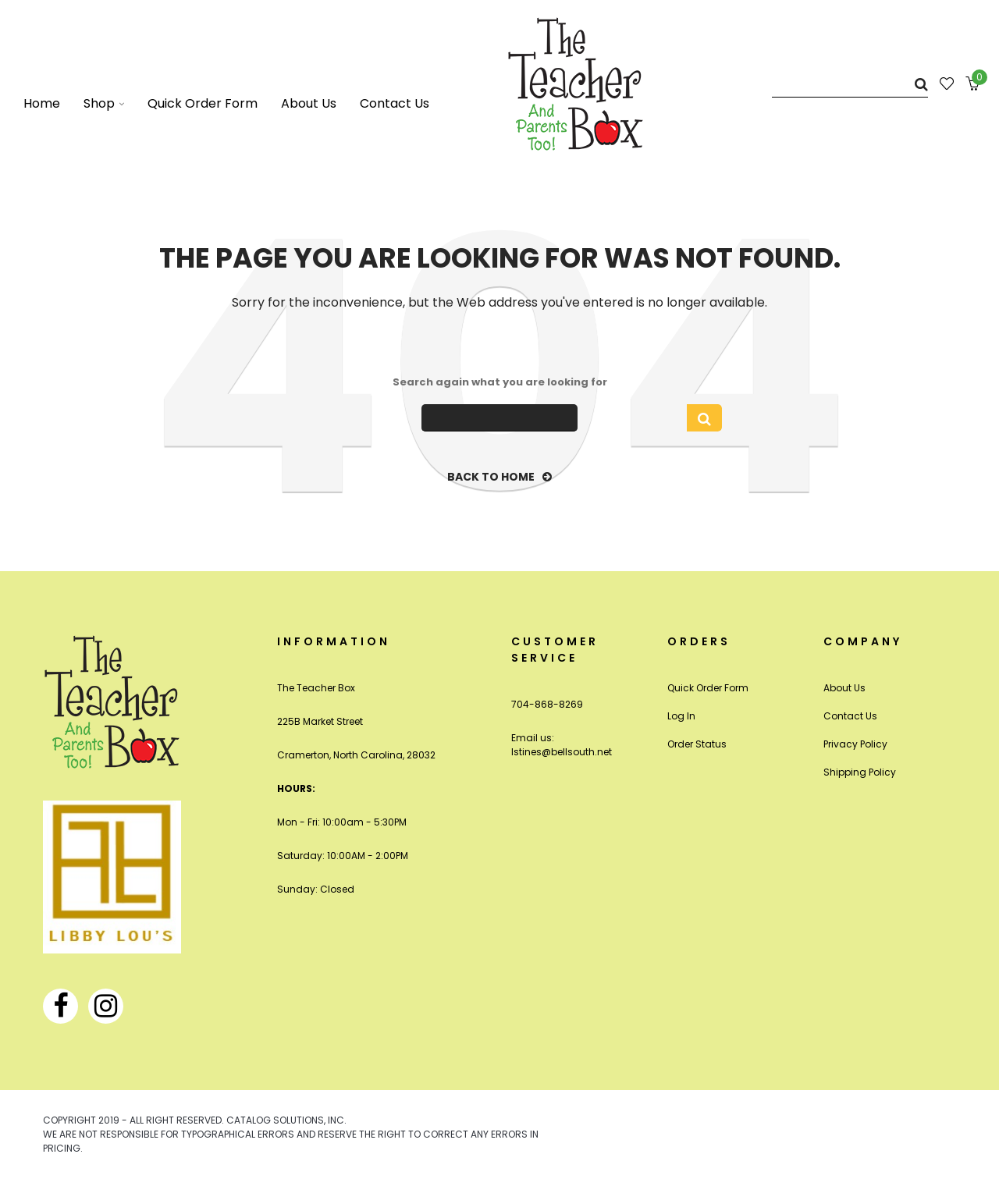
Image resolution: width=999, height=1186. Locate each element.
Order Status (697, 744)
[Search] (850, 84)
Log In (681, 716)
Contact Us (850, 716)
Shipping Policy (859, 772)
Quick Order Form (707, 687)
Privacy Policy (855, 744)
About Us (844, 687)
